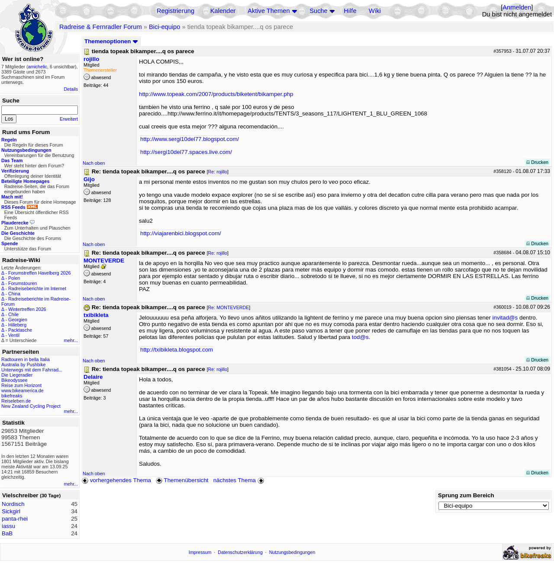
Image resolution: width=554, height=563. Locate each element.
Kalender (223, 10)
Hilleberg (17, 324)
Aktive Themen (269, 10)
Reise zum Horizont (21, 385)
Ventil (13, 335)
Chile (13, 314)
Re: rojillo (217, 171)
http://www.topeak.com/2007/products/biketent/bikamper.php (216, 94)
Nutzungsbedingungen (292, 552)
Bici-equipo (164, 26)
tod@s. (361, 337)
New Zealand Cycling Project (31, 406)
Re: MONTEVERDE (228, 307)
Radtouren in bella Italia (25, 359)
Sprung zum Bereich (466, 495)
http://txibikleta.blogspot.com (176, 349)
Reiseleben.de (16, 400)
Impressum (200, 552)
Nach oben (94, 163)
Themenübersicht (182, 480)
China (14, 293)
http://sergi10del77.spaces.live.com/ (186, 152)
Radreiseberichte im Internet (37, 288)
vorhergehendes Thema (116, 480)
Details (71, 89)
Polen (14, 278)
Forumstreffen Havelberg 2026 (39, 272)
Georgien (17, 319)
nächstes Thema (239, 480)
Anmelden (516, 7)
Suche (318, 10)
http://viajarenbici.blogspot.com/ (180, 233)
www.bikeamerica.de (22, 390)
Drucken (537, 162)
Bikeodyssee (14, 380)
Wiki (375, 10)
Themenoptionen (111, 41)
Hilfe (350, 10)
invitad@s (505, 317)
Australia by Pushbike (23, 364)
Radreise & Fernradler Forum (100, 26)
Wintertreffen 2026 (27, 309)
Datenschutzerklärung (240, 552)
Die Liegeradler (16, 374)
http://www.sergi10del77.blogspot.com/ (189, 139)
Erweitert (69, 119)
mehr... (71, 340)
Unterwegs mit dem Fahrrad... (31, 369)
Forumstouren (22, 283)
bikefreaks (12, 395)
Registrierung (175, 10)
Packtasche (20, 330)
